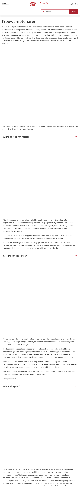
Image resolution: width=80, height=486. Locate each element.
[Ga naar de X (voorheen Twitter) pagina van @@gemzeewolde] (72, 479)
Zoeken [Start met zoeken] (73, 12)
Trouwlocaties (12, 428)
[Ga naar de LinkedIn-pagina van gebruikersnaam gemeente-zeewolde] (67, 479)
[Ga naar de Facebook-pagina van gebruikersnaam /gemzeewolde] (57, 479)
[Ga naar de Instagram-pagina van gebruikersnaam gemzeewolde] (62, 479)
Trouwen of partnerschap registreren (22, 425)
